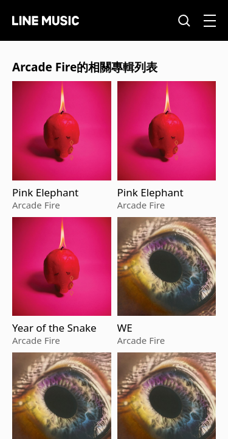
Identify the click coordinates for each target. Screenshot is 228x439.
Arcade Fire (36, 205)
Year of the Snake (54, 328)
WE (125, 328)
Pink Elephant (45, 193)
